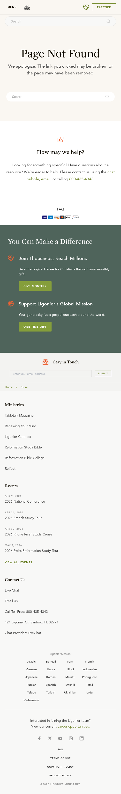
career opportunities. (74, 726)
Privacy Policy (60, 775)
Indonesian (90, 669)
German (31, 669)
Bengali (51, 661)
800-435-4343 (81, 179)
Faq (60, 749)
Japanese (31, 677)
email (46, 179)
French (89, 661)
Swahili (70, 684)
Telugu (31, 692)
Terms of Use (60, 758)
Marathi (70, 677)
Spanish (51, 684)
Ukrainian (70, 692)
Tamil (89, 684)
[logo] (27, 7)
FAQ (60, 209)
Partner (104, 7)
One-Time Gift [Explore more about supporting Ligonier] (35, 326)
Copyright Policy (60, 766)
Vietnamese (31, 700)
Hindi (70, 669)
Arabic (31, 661)
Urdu (89, 692)
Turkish (50, 692)
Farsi (70, 661)
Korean (51, 677)
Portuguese (89, 677)
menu (12, 7)
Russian (31, 684)
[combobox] (54, 21)
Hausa (51, 669)
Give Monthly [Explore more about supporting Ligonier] (35, 286)
